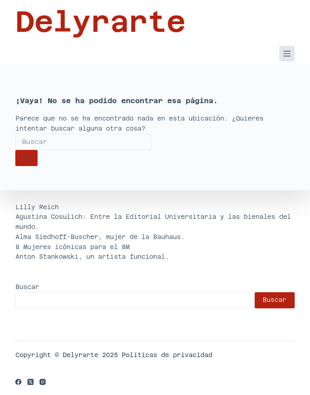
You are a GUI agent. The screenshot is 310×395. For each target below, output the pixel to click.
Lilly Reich (37, 207)
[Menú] (287, 53)
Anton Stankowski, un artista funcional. (92, 256)
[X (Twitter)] (30, 382)
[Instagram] (43, 382)
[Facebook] (18, 382)
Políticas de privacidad (167, 354)
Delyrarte (100, 22)
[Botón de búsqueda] (26, 158)
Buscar (27, 286)
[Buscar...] (83, 142)
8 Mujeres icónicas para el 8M (72, 246)
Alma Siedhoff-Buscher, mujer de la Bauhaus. (99, 236)
